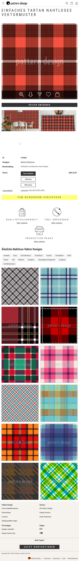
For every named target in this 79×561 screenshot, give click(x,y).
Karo (15, 255)
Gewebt (6, 255)
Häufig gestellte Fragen (9, 521)
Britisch (21, 260)
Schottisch (39, 255)
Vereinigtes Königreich (46, 260)
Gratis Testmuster (45, 517)
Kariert (48, 255)
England (62, 260)
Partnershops (6, 512)
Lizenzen (5, 517)
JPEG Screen (28, 185)
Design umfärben (39, 105)
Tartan (6, 260)
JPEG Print (28, 179)
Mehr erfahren (22, 223)
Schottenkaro (26, 255)
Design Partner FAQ (8, 533)
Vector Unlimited (28, 173)
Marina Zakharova (28, 162)
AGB (64, 558)
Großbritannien (9, 264)
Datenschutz (56, 558)
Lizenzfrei (24, 190)
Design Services (45, 512)
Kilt (13, 260)
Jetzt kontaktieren (39, 547)
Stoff (69, 255)
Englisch (31, 260)
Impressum (47, 558)
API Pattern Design (46, 508)
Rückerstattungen (73, 558)
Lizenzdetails (7, 191)
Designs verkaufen (8, 529)
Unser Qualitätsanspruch (10, 508)
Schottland (59, 255)
